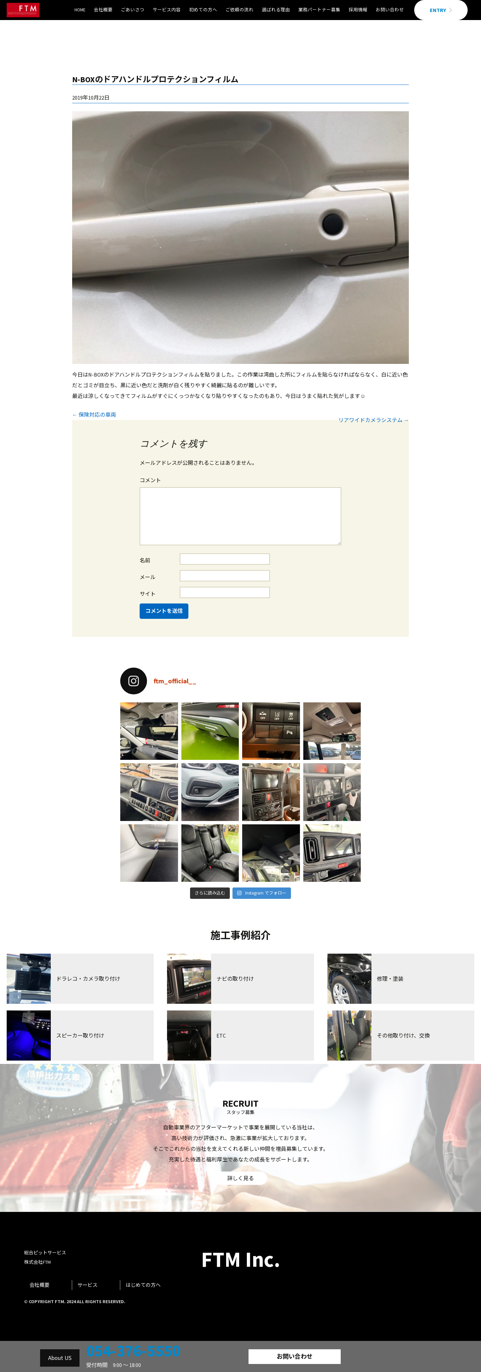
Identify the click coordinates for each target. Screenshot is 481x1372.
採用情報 (358, 10)
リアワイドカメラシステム (373, 420)
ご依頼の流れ (239, 10)
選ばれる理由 (276, 10)
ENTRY (441, 10)
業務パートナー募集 (319, 10)
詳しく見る (240, 1178)
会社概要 (103, 10)
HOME (80, 10)
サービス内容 (167, 10)
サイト (148, 593)
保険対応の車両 (94, 414)
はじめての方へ (143, 1285)
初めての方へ (203, 10)
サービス (87, 1285)
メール (148, 577)
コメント (150, 480)
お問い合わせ (390, 10)
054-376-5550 (133, 1351)
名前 (145, 560)
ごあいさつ (132, 10)
